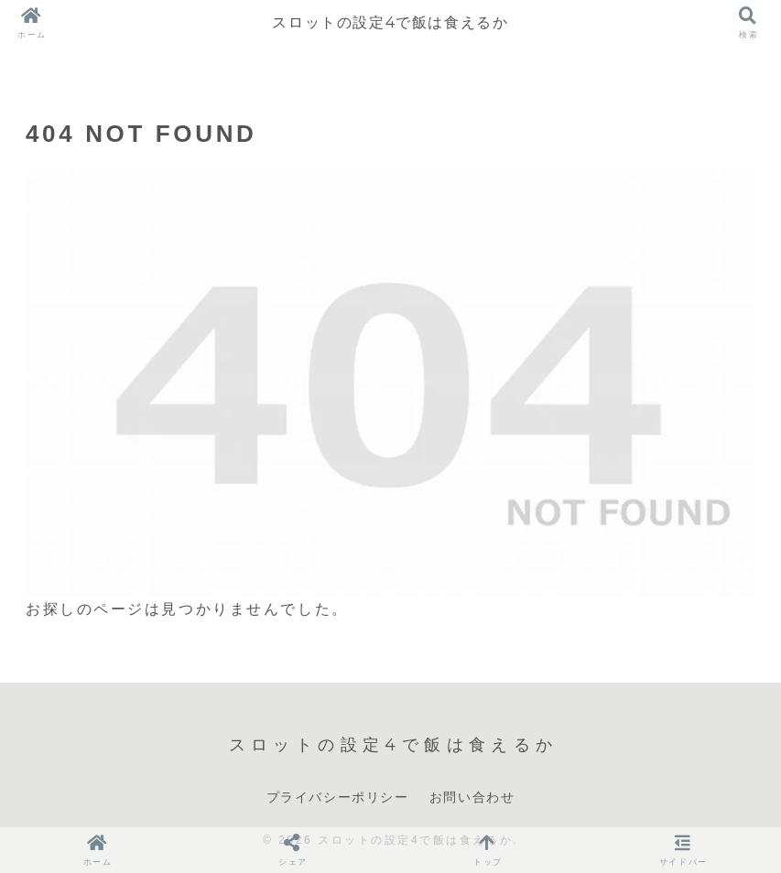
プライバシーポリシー (337, 797)
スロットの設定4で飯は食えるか (390, 22)
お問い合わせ (472, 797)
